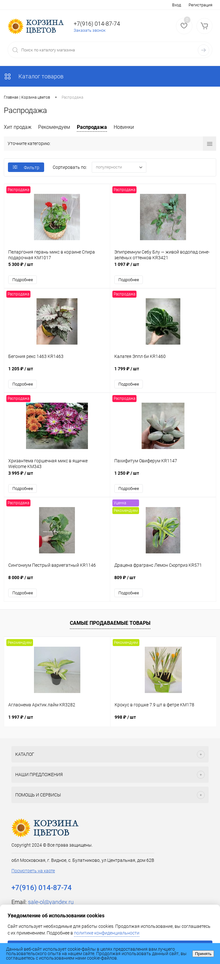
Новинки (124, 127)
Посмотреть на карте (33, 870)
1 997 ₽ (20, 717)
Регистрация (200, 5)
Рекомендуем (54, 127)
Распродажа (92, 127)
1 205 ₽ (57, 372)
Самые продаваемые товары (110, 623)
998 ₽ (125, 717)
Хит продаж (17, 127)
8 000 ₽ (57, 581)
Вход (176, 5)
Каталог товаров (33, 76)
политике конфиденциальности (106, 932)
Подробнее (22, 279)
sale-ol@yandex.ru (51, 902)
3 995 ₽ (57, 476)
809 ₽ (163, 581)
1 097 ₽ (163, 268)
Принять (203, 953)
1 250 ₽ (163, 476)
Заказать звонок (90, 30)
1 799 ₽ (163, 372)
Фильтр (26, 167)
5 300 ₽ (57, 268)
